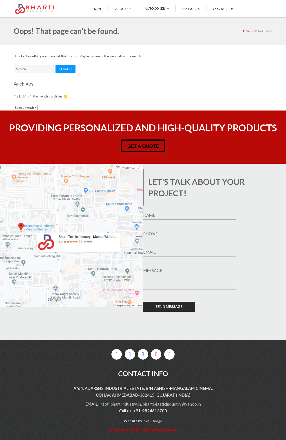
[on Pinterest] (156, 354)
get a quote (143, 146)
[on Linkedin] (143, 354)
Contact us (223, 9)
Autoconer (155, 8)
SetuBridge (153, 421)
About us (123, 9)
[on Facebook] (116, 354)
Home (97, 9)
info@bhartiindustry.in (120, 404)
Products (191, 9)
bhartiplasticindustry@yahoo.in (172, 404)
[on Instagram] (169, 354)
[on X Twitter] (130, 354)
